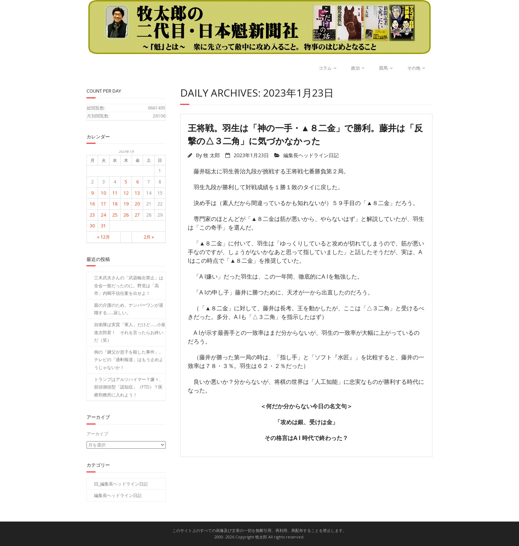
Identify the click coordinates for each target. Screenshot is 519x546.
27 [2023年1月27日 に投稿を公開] (137, 215)
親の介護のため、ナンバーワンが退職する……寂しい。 (128, 309)
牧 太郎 (211, 155)
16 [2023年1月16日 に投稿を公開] (92, 204)
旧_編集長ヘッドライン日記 (121, 483)
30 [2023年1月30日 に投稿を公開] (92, 226)
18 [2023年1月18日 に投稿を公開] (114, 204)
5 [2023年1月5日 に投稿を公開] (126, 182)
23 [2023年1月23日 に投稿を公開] (92, 215)
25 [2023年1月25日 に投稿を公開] (114, 215)
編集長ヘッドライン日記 (311, 155)
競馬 (383, 68)
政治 (355, 68)
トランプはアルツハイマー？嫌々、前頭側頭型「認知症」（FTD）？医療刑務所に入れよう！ (128, 387)
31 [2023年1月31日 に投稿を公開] (103, 226)
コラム (325, 68)
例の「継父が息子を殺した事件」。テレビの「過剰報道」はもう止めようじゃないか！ (128, 359)
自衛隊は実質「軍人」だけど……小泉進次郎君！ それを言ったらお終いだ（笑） (129, 332)
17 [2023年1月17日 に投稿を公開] (103, 204)
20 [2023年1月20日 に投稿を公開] (137, 204)
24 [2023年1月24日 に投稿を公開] (103, 215)
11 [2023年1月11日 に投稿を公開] (114, 193)
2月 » (149, 237)
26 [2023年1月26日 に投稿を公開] (126, 215)
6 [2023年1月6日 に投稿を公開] (137, 182)
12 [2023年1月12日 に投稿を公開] (126, 193)
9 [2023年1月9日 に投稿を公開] (92, 193)
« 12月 (103, 237)
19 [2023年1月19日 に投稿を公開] (126, 204)
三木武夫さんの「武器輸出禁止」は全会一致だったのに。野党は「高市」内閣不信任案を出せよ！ (128, 285)
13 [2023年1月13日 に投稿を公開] (137, 193)
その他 (413, 68)
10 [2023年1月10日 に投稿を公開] (103, 193)
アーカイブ (97, 434)
